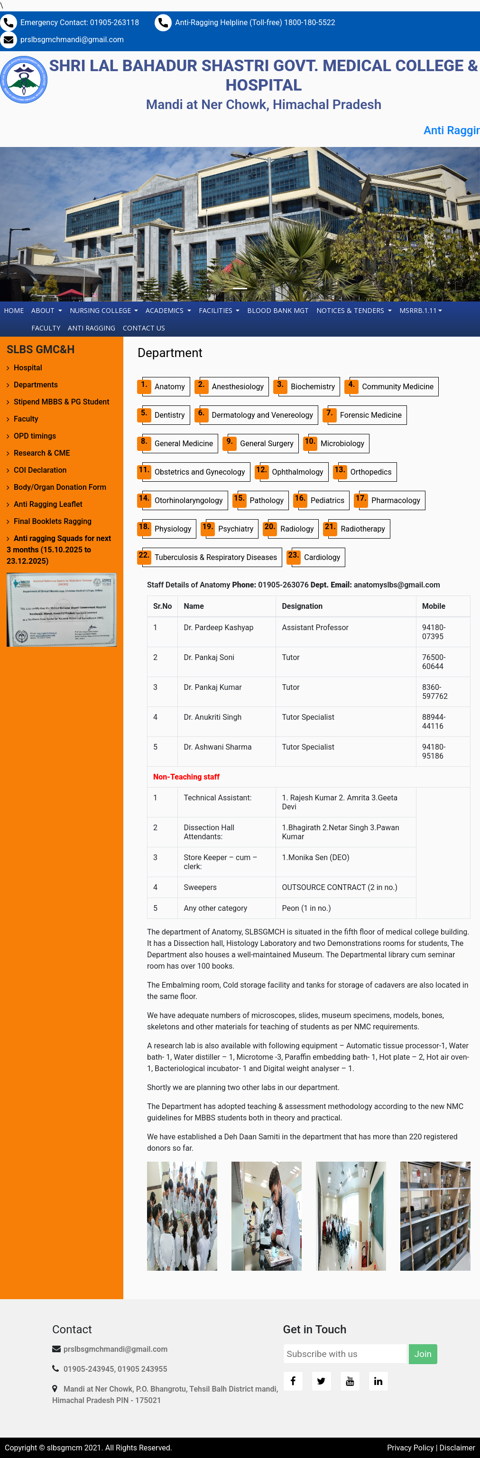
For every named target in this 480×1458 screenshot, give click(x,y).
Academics (165, 310)
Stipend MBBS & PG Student (61, 401)
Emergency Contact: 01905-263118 (79, 22)
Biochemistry (306, 387)
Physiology (166, 529)
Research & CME (42, 453)
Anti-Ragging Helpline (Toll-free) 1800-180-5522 (255, 22)
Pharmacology (389, 501)
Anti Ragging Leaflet (48, 504)
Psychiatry (229, 529)
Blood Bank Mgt (278, 310)
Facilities (216, 310)
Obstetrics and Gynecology (193, 472)
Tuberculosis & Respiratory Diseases (209, 557)
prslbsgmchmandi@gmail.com (72, 39)
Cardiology (316, 557)
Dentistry (163, 415)
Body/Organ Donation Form (60, 487)
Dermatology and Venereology (257, 415)
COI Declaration (40, 470)
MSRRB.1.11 (418, 310)
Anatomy (163, 387)
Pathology (261, 501)
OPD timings (35, 435)
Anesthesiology (232, 387)
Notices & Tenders (351, 310)
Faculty (45, 327)
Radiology (291, 529)
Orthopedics (365, 472)
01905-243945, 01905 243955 (115, 1369)
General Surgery (261, 444)
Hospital (28, 367)
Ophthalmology (291, 472)
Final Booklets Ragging (53, 521)
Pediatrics (321, 501)
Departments (36, 384)
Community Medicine (392, 387)
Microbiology (336, 444)
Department (170, 353)
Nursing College (101, 310)
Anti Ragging (91, 327)
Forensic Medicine (365, 415)
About (43, 310)
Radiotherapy (356, 529)
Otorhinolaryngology (182, 501)
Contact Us (144, 327)
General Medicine (177, 444)
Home (16, 310)
